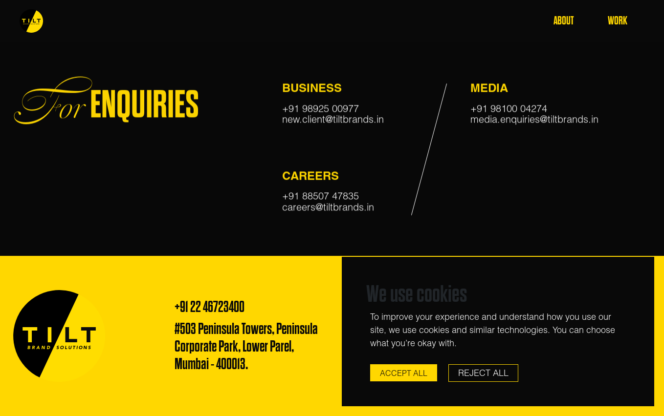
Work (617, 21)
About (563, 21)
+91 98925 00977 (320, 110)
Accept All (403, 373)
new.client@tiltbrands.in (333, 121)
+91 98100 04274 (508, 110)
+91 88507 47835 (320, 197)
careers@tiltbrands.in (328, 208)
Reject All (483, 372)
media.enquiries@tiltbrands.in (534, 121)
